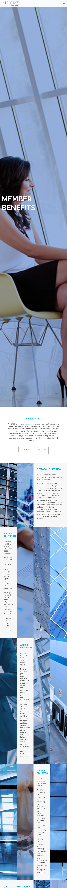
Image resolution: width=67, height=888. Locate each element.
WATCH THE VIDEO (42, 450)
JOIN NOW (25, 449)
